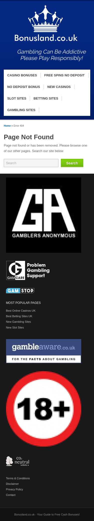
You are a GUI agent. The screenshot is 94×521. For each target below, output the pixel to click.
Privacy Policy (14, 489)
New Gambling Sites (18, 321)
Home (7, 125)
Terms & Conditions (18, 478)
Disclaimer (12, 483)
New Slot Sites (15, 327)
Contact (11, 494)
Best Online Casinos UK (21, 310)
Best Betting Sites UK (19, 316)
